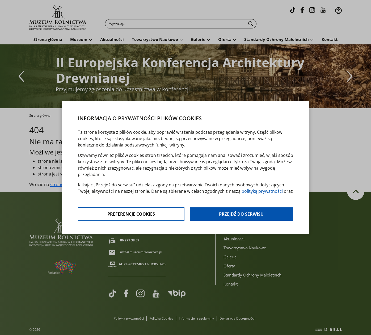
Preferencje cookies (131, 214)
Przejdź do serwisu (241, 214)
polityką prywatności (262, 191)
